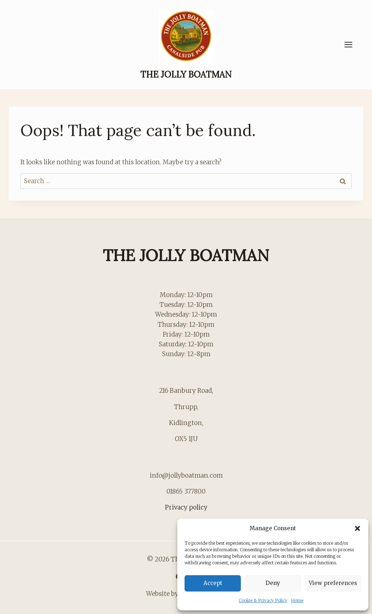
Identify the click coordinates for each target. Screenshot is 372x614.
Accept (212, 583)
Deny (273, 583)
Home (297, 600)
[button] (357, 528)
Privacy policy (186, 507)
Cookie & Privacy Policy (263, 600)
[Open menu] (352, 44)
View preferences (333, 583)
